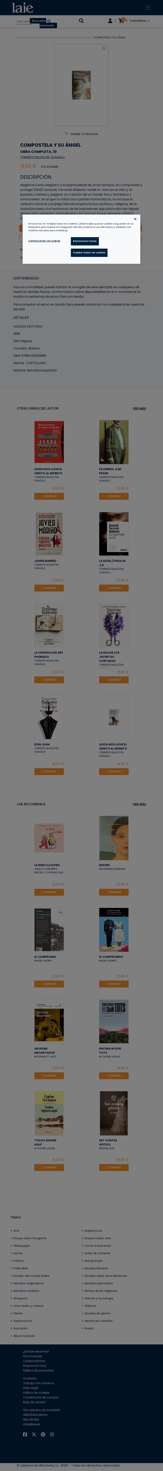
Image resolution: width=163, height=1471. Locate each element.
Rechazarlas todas (85, 241)
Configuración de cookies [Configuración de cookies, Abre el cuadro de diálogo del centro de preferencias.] (44, 240)
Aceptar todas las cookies (89, 252)
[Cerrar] (135, 219)
